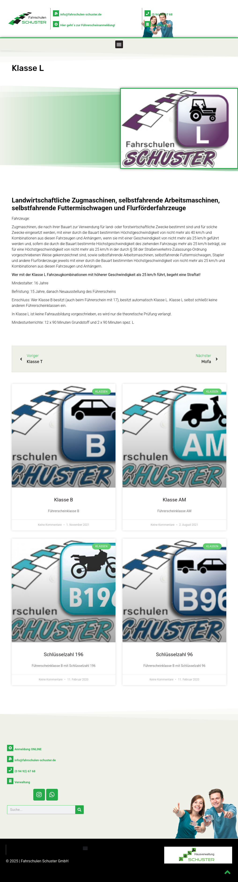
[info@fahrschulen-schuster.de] (56, 13)
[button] (119, 44)
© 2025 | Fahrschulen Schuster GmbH (37, 860)
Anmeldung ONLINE (27, 749)
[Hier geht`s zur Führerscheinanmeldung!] (56, 24)
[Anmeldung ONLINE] (10, 748)
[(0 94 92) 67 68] (148, 13)
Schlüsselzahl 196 (63, 654)
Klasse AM (174, 500)
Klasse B (63, 500)
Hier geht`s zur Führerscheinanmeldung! (87, 25)
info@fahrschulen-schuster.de (80, 14)
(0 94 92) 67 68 (162, 14)
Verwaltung (159, 25)
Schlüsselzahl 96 (174, 654)
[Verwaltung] (148, 24)
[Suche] (79, 809)
